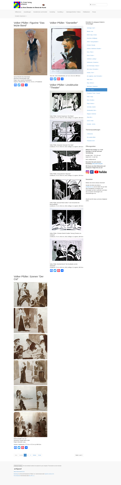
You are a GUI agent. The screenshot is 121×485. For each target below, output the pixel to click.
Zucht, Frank (90, 120)
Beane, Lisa (90, 31)
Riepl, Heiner (90, 103)
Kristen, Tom (90, 72)
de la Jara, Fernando (92, 69)
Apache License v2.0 (49, 473)
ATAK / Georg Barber (93, 41)
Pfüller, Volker (91, 89)
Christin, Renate (91, 45)
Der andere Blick (91, 137)
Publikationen (86, 12)
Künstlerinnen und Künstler (40, 12)
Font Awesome (17, 475)
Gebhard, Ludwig (92, 59)
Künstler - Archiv (91, 124)
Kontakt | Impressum (21, 16)
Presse (94, 12)
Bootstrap (16, 473)
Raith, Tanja (90, 96)
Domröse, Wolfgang (92, 38)
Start (16, 455)
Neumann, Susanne (92, 86)
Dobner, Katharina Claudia (94, 48)
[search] (98, 4)
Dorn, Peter (90, 52)
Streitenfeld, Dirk (91, 110)
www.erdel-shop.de (97, 163)
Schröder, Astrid (91, 107)
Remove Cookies (18, 465)
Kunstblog (60, 12)
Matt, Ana (90, 79)
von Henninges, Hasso (93, 65)
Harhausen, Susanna (93, 62)
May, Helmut (90, 83)
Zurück (21, 455)
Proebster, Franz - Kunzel (93, 93)
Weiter (34, 455)
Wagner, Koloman (91, 113)
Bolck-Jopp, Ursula (92, 34)
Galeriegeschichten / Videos (73, 12)
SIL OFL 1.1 (31, 475)
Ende (39, 455)
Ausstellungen (27, 12)
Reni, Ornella (91, 100)
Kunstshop (52, 12)
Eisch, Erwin (90, 55)
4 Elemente (90, 133)
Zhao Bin (89, 117)
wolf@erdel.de (89, 186)
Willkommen (18, 12)
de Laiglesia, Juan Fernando (94, 76)
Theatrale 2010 (91, 140)
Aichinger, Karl (91, 28)
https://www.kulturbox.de (19, 471)
